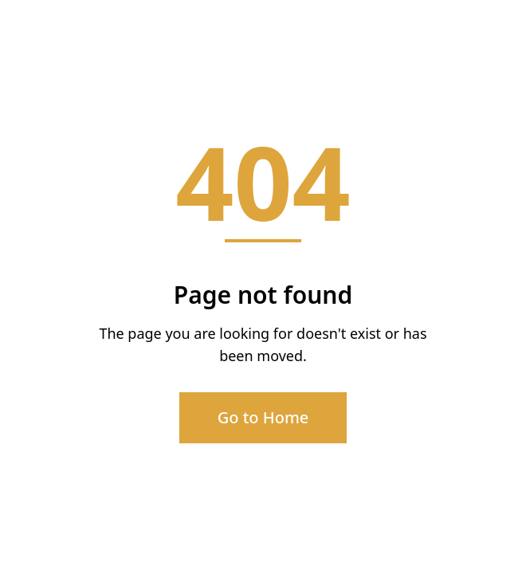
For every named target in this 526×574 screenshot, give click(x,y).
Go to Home (263, 417)
